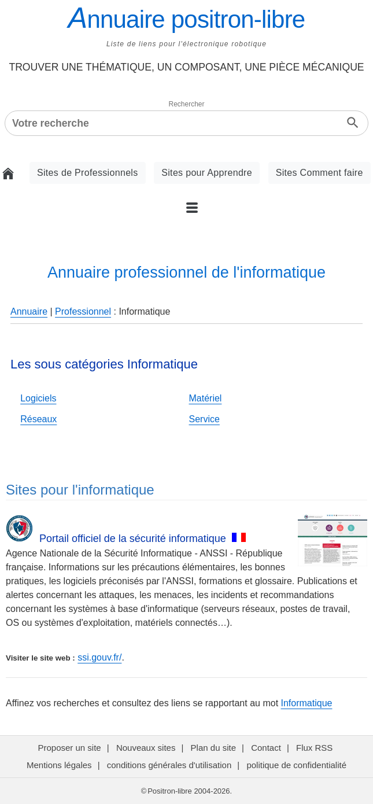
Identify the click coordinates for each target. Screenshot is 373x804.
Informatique (307, 703)
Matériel (205, 398)
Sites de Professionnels (87, 173)
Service (204, 419)
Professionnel (83, 311)
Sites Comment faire (319, 173)
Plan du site (213, 748)
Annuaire (28, 311)
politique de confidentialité (296, 765)
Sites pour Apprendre (206, 173)
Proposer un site (69, 748)
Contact (266, 748)
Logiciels (38, 398)
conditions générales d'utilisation (169, 765)
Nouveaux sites (146, 748)
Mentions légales (59, 765)
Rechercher (186, 104)
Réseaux (38, 419)
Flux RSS (315, 748)
